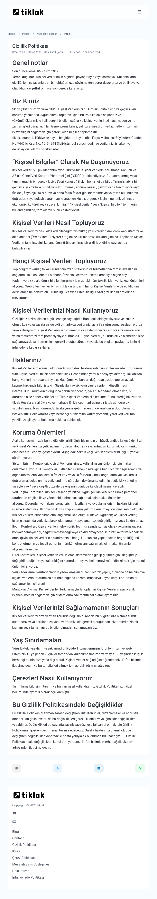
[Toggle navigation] (139, 12)
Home (11, 33)
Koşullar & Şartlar (47, 33)
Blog (15, 832)
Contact (18, 838)
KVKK (16, 851)
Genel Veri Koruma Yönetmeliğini (46, 176)
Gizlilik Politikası (24, 845)
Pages (26, 33)
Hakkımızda (20, 871)
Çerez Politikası (23, 858)
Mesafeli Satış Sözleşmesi (31, 864)
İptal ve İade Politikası (28, 877)
